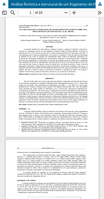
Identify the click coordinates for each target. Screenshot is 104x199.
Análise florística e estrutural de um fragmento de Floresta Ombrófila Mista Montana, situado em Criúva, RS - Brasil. (57, 4)
